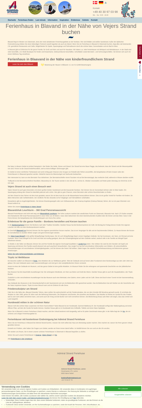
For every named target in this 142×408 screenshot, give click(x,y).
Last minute (41, 20)
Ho (124, 311)
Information (53, 20)
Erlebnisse (75, 20)
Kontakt (94, 20)
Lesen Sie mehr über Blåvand (23, 64)
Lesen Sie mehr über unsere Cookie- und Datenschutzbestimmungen (25, 398)
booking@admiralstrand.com (71, 378)
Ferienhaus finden (25, 20)
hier (74, 398)
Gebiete (85, 20)
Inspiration (64, 20)
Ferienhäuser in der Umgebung (21, 339)
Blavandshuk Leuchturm (48, 213)
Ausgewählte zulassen (122, 395)
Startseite (12, 20)
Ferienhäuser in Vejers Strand (31, 207)
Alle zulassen (123, 389)
